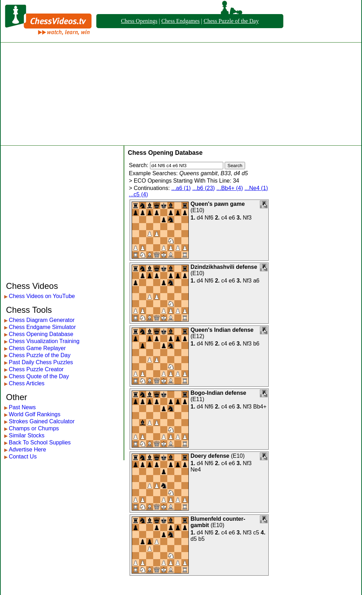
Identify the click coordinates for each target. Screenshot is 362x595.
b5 (201, 539)
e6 (232, 218)
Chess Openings (139, 21)
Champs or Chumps (34, 428)
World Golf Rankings (34, 414)
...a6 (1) (181, 188)
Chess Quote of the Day (39, 376)
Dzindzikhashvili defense (224, 267)
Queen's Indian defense (222, 330)
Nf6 (209, 218)
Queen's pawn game (218, 204)
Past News (22, 407)
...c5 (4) (138, 194)
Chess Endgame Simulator (42, 327)
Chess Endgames (180, 21)
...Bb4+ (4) (230, 188)
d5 (194, 539)
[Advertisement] (181, 94)
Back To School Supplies (40, 442)
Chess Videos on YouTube (42, 296)
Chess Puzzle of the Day (231, 21)
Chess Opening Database (41, 334)
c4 (224, 218)
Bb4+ (260, 407)
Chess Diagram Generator (42, 320)
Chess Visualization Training (44, 341)
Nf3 (247, 218)
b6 (256, 344)
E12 (197, 336)
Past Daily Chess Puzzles (41, 362)
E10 (197, 210)
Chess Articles (26, 383)
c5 (256, 533)
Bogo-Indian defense (218, 393)
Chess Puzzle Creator (36, 369)
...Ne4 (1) (256, 188)
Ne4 (196, 470)
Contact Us (23, 457)
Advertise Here (27, 449)
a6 (256, 281)
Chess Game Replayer (37, 348)
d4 (200, 218)
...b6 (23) (203, 188)
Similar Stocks (26, 435)
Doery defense (210, 456)
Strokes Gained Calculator (42, 421)
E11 (197, 399)
